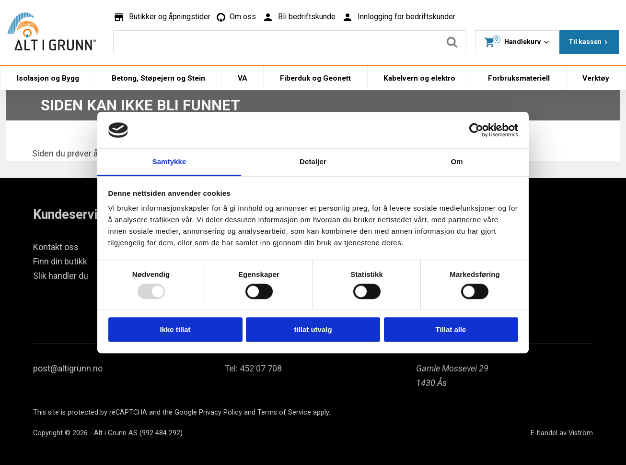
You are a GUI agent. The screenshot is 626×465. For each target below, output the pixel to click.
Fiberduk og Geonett (315, 78)
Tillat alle (451, 329)
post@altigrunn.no (68, 368)
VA (242, 78)
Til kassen (589, 42)
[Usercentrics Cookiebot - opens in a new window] (476, 130)
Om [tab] (457, 162)
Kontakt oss (56, 247)
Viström (580, 433)
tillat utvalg (313, 329)
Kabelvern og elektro (419, 78)
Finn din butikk (60, 261)
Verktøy (595, 78)
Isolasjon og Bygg (48, 78)
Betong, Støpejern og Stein (158, 78)
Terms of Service (284, 412)
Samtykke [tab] (169, 162)
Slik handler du (60, 276)
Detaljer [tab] (313, 162)
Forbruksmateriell (519, 78)
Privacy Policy (220, 412)
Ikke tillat (175, 329)
